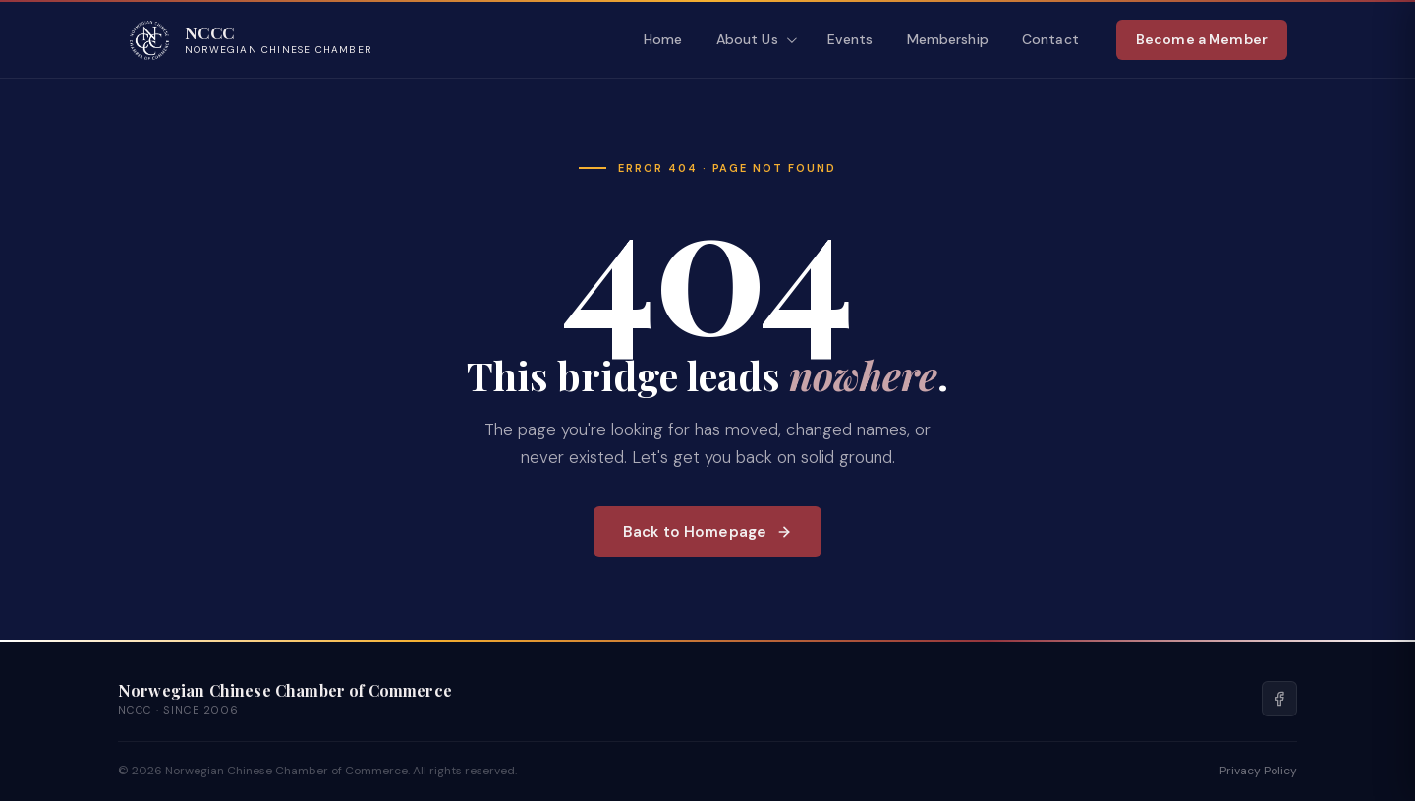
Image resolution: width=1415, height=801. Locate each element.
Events (850, 39)
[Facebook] (1279, 698)
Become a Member (1202, 39)
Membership (948, 39)
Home (663, 39)
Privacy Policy (1258, 770)
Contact (1050, 39)
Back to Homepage (707, 532)
